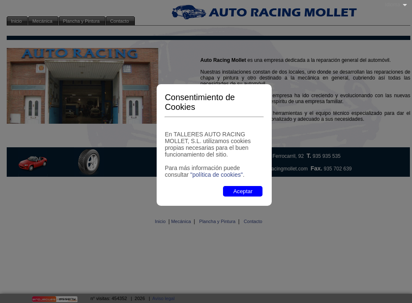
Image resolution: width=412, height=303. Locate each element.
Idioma (392, 5)
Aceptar (242, 191)
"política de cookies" (216, 174)
